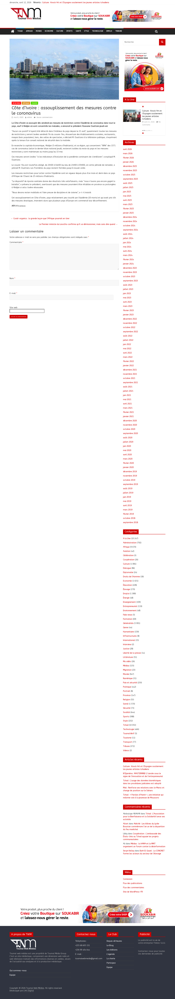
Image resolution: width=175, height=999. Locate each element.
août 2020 (127, 438)
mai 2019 (127, 501)
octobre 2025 (129, 175)
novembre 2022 (130, 323)
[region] (115, 15)
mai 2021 (127, 399)
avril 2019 (127, 505)
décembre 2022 (130, 319)
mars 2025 (127, 204)
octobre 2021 (129, 378)
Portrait (126, 691)
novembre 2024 (130, 221)
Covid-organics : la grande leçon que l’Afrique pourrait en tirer (40, 218)
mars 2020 (127, 459)
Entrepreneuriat (130, 606)
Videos (126, 750)
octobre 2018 (129, 518)
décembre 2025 (130, 166)
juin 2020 (127, 446)
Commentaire (16, 242)
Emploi (109, 31)
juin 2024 (127, 242)
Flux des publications (132, 883)
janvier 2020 (128, 467)
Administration (129, 543)
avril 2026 (127, 149)
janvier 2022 (128, 365)
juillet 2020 (128, 442)
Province (127, 695)
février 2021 (128, 412)
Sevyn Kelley (128, 851)
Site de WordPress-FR (133, 892)
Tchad (20, 31)
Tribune (118, 31)
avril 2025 (127, 200)
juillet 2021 (128, 391)
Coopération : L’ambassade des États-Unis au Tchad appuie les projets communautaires (142, 837)
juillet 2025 (128, 187)
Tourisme (127, 738)
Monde (39, 31)
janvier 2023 (128, 315)
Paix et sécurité (130, 683)
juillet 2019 (128, 493)
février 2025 (128, 209)
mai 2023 (127, 298)
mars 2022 (127, 357)
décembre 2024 (130, 217)
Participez (111, 963)
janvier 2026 (128, 162)
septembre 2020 (130, 433)
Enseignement (129, 602)
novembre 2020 (130, 425)
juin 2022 (127, 344)
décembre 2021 (130, 370)
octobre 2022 (129, 327)
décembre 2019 (130, 471)
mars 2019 (127, 510)
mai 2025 (127, 196)
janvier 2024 (128, 264)
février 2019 (128, 514)
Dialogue (127, 568)
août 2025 (127, 183)
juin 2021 (127, 395)
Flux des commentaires (133, 887)
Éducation (127, 585)
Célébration (128, 555)
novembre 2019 (130, 476)
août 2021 (127, 387)
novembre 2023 (130, 272)
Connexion (127, 879)
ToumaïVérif (128, 733)
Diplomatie (128, 572)
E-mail (13, 293)
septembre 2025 (130, 179)
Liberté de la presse (132, 653)
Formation (127, 619)
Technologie (97, 31)
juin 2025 (127, 192)
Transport (127, 742)
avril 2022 (127, 353)
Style (86, 31)
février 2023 (128, 310)
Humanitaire (128, 632)
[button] (115, 15)
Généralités (128, 623)
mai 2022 (127, 348)
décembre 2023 (130, 268)
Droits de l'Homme (131, 576)
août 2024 (127, 234)
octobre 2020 (129, 429)
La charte (111, 958)
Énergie (126, 598)
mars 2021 (127, 408)
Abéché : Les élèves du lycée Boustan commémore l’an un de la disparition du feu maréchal (144, 827)
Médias (126, 666)
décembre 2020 (130, 421)
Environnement (130, 610)
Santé (78, 31)
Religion (126, 699)
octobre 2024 (129, 225)
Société (126, 712)
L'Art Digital (29, 991)
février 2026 (128, 158)
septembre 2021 (130, 382)
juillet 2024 (128, 238)
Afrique (29, 31)
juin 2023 (127, 293)
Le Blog (110, 945)
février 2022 (128, 361)
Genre (125, 627)
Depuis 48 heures (114, 941)
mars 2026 (127, 153)
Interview (127, 644)
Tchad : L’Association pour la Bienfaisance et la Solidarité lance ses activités (144, 817)
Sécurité (126, 708)
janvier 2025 (128, 213)
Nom (12, 278)
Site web (13, 307)
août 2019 (127, 488)
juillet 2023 (128, 289)
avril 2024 (127, 251)
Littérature (128, 657)
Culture (59, 31)
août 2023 (127, 285)
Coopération (128, 560)
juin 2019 (127, 497)
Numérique (128, 678)
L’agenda (111, 954)
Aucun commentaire (43, 117)
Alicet (125, 824)
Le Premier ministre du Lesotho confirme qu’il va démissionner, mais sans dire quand (78, 224)
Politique (127, 687)
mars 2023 (127, 306)
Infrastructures (130, 636)
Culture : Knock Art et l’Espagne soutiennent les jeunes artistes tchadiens (75, 2)
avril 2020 (127, 454)
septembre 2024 (130, 230)
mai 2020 (127, 450)
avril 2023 (127, 302)
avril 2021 (127, 404)
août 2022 (127, 336)
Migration (127, 670)
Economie (49, 31)
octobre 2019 (129, 480)
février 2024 (128, 259)
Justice (126, 649)
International (129, 640)
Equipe (12, 975)
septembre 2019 (130, 484)
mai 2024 (127, 247)
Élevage (126, 589)
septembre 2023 (130, 281)
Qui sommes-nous (18, 970)
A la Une (16, 103)
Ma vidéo (127, 661)
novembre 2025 (130, 170)
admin (29, 117)
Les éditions (112, 950)
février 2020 (128, 463)
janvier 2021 (128, 416)
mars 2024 (127, 255)
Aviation (126, 551)
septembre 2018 (130, 522)
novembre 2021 (130, 374)
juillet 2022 (128, 340)
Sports (69, 31)
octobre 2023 (129, 276)
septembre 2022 (130, 331)
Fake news (127, 615)
